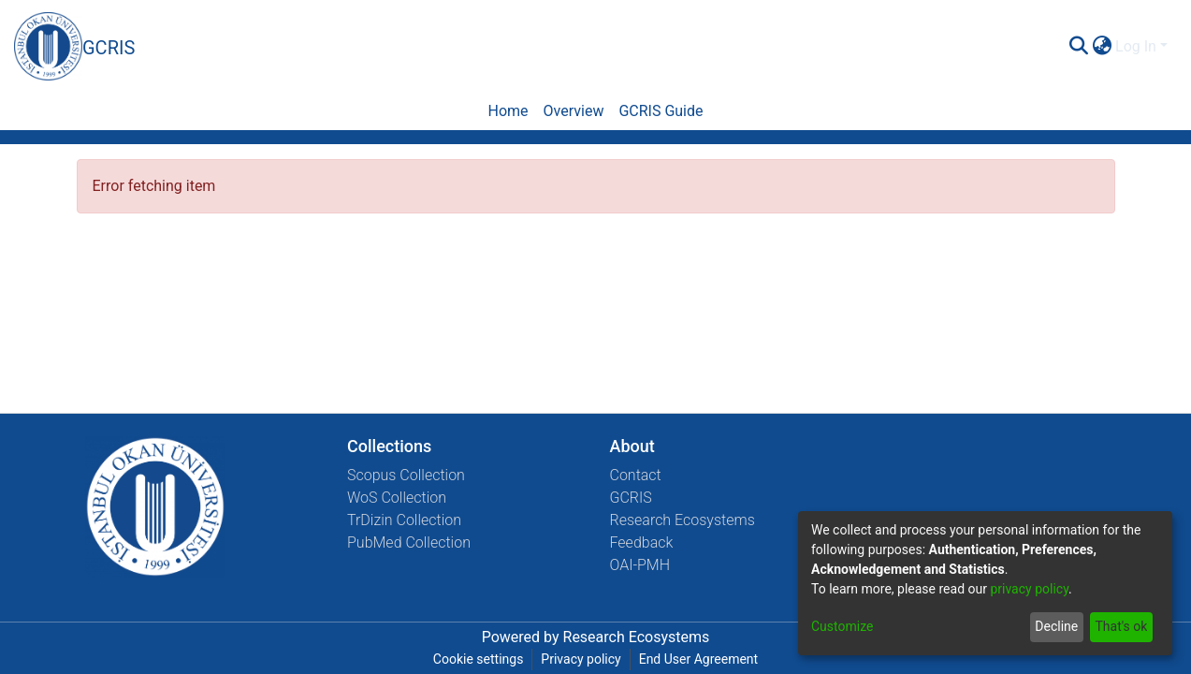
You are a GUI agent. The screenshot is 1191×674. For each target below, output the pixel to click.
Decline (1056, 626)
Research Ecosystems (682, 520)
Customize (842, 626)
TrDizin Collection (404, 520)
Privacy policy (580, 659)
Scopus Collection (406, 475)
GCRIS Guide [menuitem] (660, 111)
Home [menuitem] (507, 111)
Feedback (642, 542)
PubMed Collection (409, 542)
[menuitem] (1101, 47)
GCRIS (631, 497)
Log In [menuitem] (1135, 46)
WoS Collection (396, 497)
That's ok (1121, 626)
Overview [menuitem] (574, 111)
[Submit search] (1078, 47)
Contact (635, 475)
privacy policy (1029, 588)
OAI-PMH (640, 565)
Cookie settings (478, 659)
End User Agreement (698, 659)
